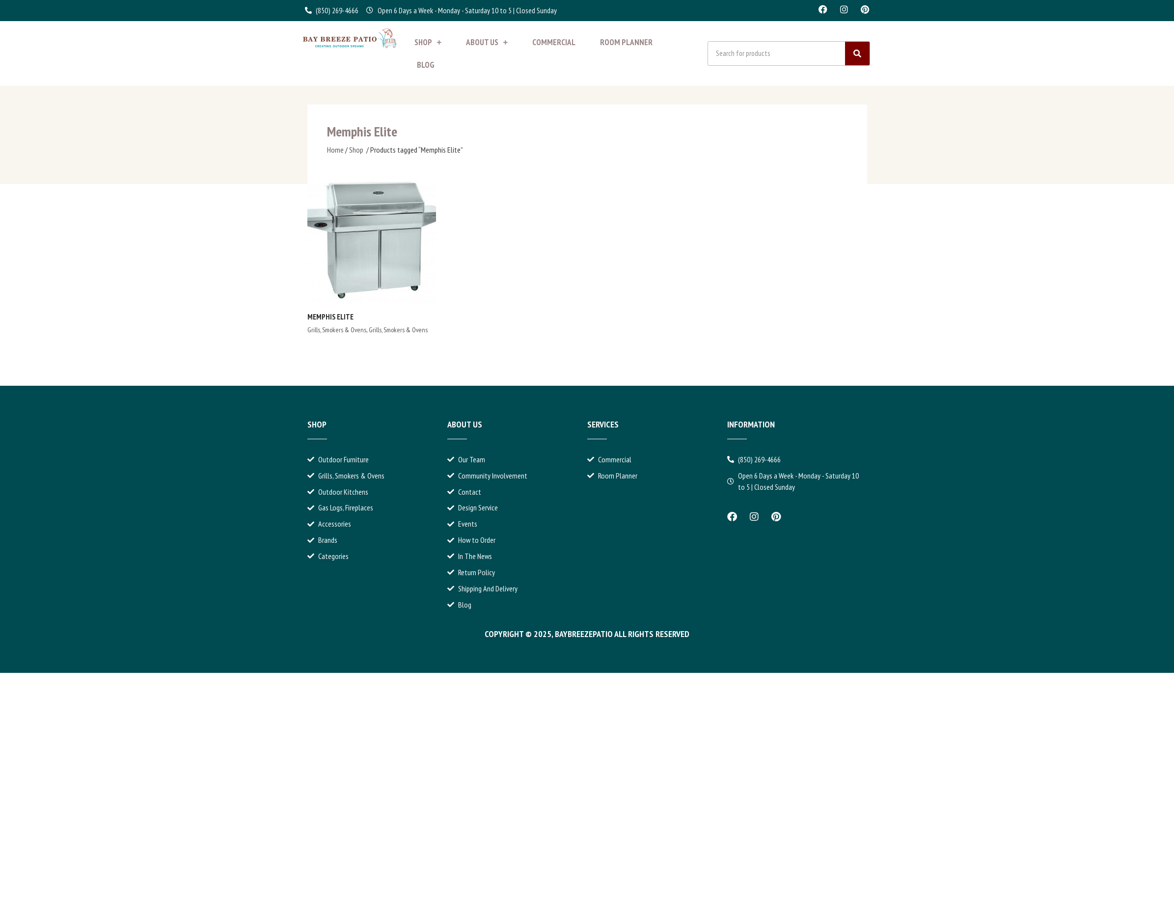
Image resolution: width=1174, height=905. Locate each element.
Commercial (553, 42)
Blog (426, 64)
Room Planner (626, 42)
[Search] (857, 53)
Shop (427, 42)
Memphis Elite (330, 316)
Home (335, 150)
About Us (487, 42)
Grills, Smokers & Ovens (336, 329)
